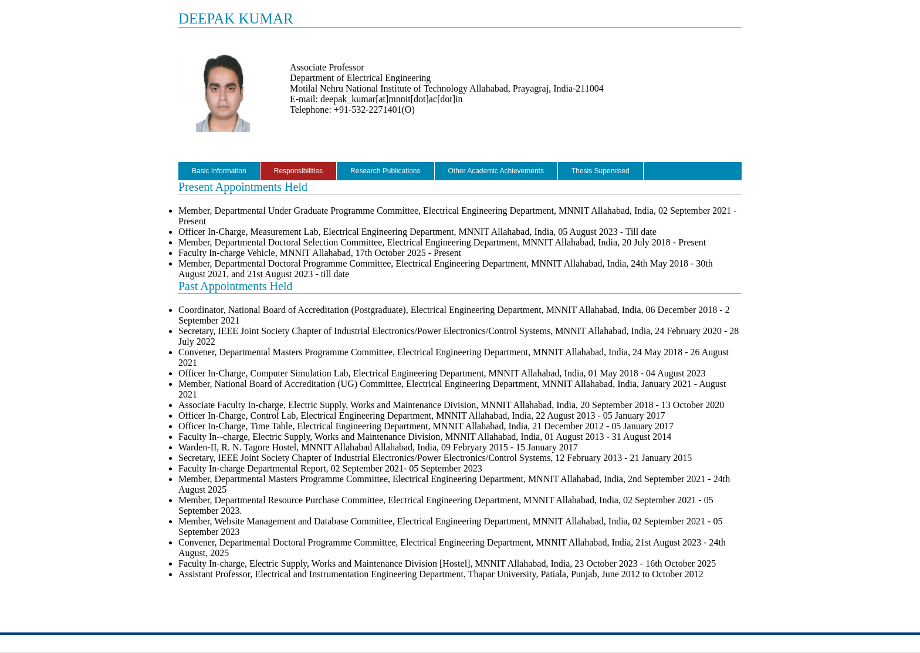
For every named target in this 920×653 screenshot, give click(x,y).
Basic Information (219, 171)
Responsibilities (298, 171)
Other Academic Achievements (496, 171)
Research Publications (385, 171)
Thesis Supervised (600, 171)
